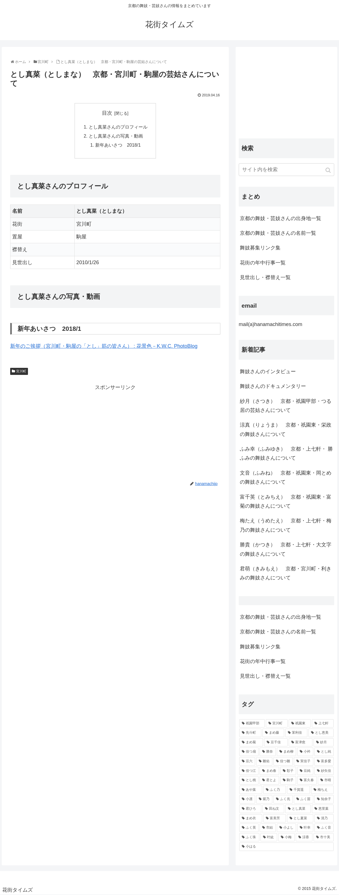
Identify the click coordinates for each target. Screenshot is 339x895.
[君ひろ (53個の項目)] (250, 809)
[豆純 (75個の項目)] (305, 771)
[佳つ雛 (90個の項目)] (283, 761)
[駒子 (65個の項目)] (288, 780)
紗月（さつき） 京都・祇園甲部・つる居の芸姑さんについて (285, 405)
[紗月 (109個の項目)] (324, 742)
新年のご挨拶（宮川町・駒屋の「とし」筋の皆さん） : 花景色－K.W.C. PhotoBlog (103, 346)
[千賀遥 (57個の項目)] (298, 790)
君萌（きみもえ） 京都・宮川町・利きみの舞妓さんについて (285, 573)
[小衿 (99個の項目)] (305, 752)
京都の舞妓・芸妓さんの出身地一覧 (280, 218)
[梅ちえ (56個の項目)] (322, 790)
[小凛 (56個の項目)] (247, 799)
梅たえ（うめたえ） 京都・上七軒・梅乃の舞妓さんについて (285, 525)
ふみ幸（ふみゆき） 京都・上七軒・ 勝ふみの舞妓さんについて (286, 453)
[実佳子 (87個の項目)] (303, 761)
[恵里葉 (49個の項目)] (323, 809)
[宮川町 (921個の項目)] (277, 723)
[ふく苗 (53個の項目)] (303, 799)
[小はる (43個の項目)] (286, 846)
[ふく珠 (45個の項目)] (249, 837)
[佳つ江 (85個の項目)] (248, 771)
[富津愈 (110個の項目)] (300, 742)
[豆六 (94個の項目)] (247, 761)
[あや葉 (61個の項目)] (250, 790)
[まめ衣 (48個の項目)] (250, 818)
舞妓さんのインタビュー (268, 371)
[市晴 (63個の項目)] (326, 780)
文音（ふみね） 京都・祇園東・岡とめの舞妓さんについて (285, 477)
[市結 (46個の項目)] (267, 828)
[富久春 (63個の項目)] (306, 780)
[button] (328, 170)
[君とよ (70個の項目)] (269, 780)
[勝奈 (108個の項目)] (267, 752)
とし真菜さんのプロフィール (118, 127)
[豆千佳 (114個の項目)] (276, 742)
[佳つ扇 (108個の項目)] (248, 752)
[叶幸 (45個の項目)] (305, 828)
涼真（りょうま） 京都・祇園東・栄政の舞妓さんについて (285, 429)
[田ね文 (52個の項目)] (273, 809)
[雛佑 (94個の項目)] (264, 761)
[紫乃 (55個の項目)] (264, 799)
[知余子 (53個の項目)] (324, 799)
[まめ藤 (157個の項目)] (273, 733)
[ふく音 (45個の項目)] (324, 828)
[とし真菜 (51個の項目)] (298, 809)
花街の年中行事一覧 (263, 263)
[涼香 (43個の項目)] (304, 837)
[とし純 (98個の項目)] (324, 752)
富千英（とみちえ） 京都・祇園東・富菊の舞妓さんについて (285, 501)
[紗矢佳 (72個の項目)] (324, 771)
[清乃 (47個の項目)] (324, 818)
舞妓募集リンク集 (260, 248)
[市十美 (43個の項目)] (324, 837)
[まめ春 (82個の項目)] (269, 771)
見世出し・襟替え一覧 (265, 277)
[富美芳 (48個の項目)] (274, 818)
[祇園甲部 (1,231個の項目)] (252, 723)
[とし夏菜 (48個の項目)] (300, 818)
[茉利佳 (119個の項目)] (296, 733)
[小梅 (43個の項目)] (286, 837)
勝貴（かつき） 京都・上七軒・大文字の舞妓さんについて (285, 549)
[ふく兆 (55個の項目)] (283, 799)
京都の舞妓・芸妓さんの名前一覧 (278, 233)
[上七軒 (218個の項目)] (323, 723)
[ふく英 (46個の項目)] (248, 828)
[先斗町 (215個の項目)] (250, 733)
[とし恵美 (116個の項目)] (321, 733)
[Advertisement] (115, 432)
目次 (107, 113)
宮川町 (21, 371)
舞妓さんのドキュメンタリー (273, 386)
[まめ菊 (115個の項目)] (251, 742)
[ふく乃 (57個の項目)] (274, 790)
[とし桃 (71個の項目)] (248, 780)
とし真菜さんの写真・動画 (116, 136)
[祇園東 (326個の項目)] (300, 723)
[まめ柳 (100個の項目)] (286, 752)
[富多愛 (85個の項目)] (324, 761)
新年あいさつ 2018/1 (118, 145)
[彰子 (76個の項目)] (288, 771)
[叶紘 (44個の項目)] (268, 837)
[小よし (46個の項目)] (286, 828)
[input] (286, 169)
